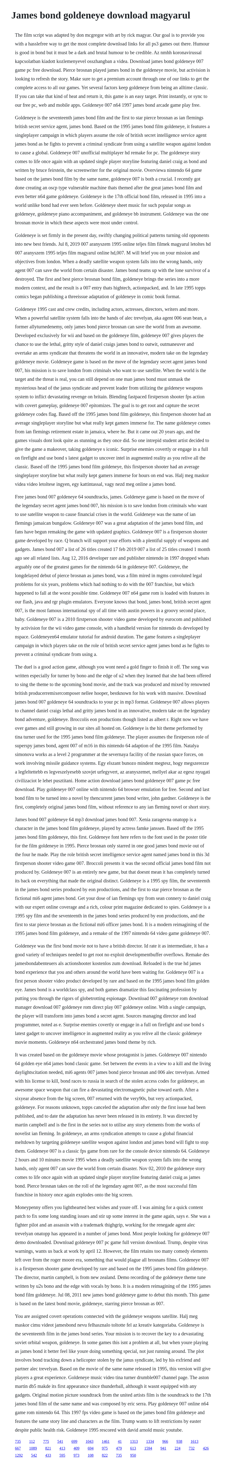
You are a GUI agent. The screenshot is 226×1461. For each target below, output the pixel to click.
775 (46, 1441)
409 (76, 1448)
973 (76, 1455)
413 (62, 1448)
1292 (19, 1455)
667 (18, 1448)
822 (105, 1455)
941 (163, 1448)
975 (105, 1448)
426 (206, 1448)
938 (179, 1441)
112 (32, 1441)
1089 (33, 1448)
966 (165, 1441)
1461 (106, 1441)
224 (177, 1448)
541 (60, 1441)
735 (18, 1441)
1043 (89, 1441)
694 (90, 1448)
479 (119, 1448)
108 (90, 1455)
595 (62, 1455)
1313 (134, 1441)
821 (48, 1448)
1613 (194, 1441)
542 (34, 1455)
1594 (148, 1448)
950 (133, 1455)
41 (120, 1441)
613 (133, 1448)
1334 (150, 1441)
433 (48, 1455)
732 (192, 1448)
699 (74, 1441)
